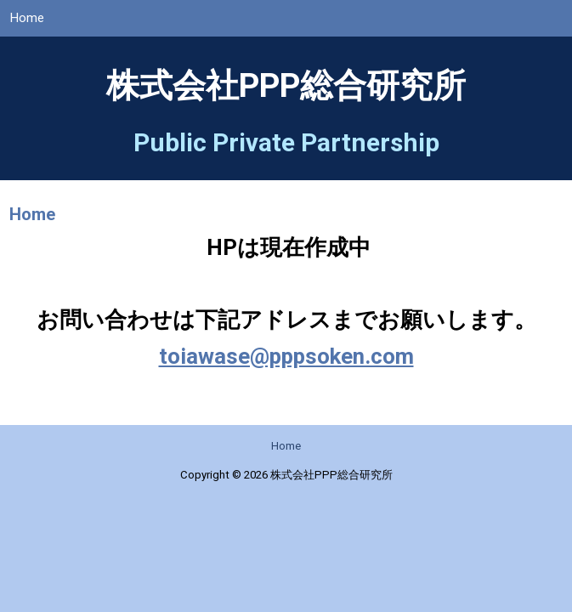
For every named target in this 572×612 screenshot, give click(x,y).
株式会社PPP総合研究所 (286, 95)
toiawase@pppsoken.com (286, 365)
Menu (547, 24)
